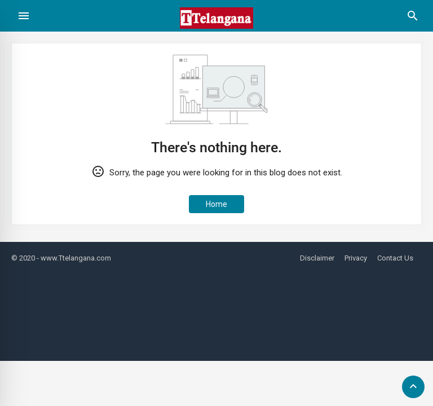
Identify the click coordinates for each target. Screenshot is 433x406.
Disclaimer (317, 258)
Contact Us (395, 258)
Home (216, 204)
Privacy (355, 258)
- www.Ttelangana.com (74, 258)
